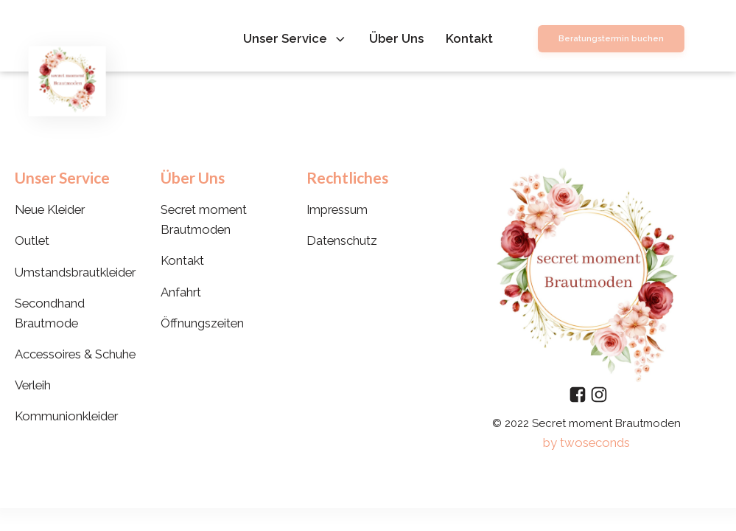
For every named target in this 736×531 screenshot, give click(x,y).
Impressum (337, 209)
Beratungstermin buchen (611, 39)
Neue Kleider (50, 209)
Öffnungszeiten (202, 323)
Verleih (33, 385)
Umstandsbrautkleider (75, 272)
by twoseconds (586, 442)
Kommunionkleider (66, 416)
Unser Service (295, 38)
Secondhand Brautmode (50, 313)
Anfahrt (181, 292)
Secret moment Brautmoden (204, 219)
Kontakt (469, 38)
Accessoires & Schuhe (75, 354)
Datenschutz (341, 240)
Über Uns (396, 38)
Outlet (32, 240)
